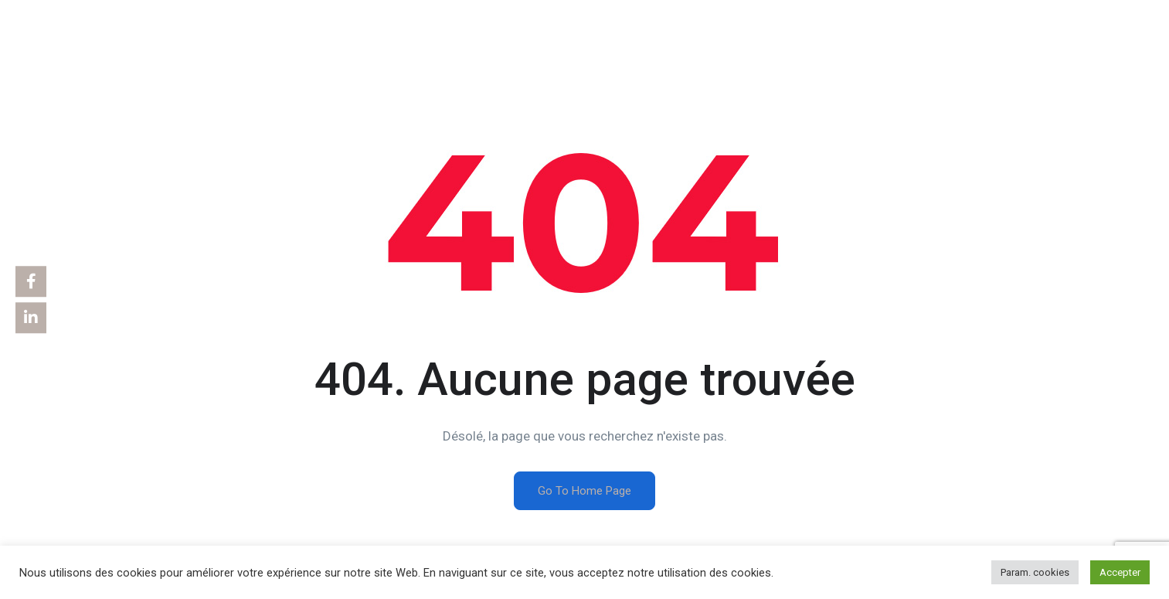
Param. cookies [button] (1035, 572)
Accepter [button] (1119, 572)
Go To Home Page (584, 491)
